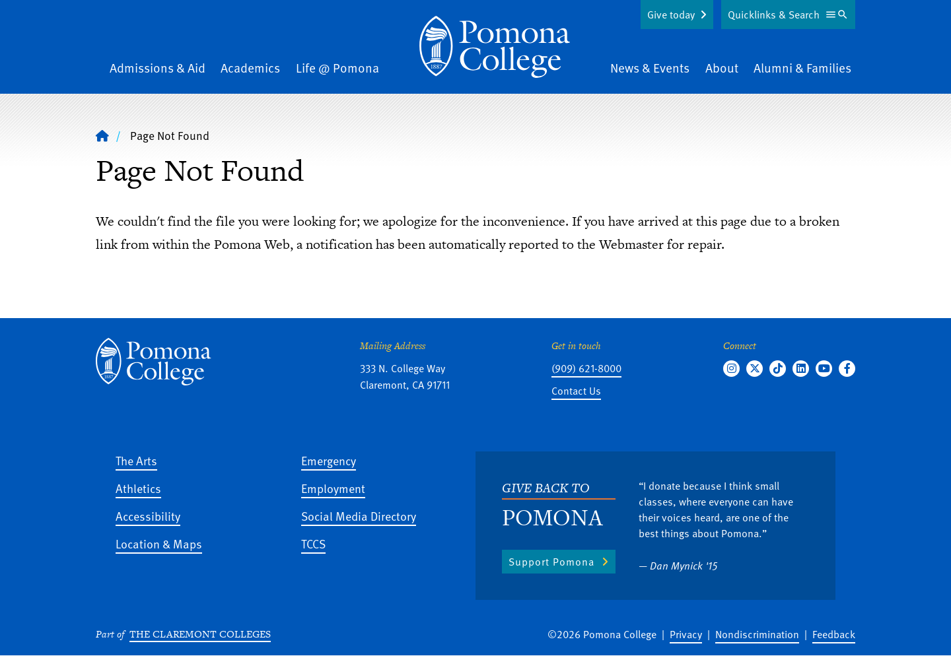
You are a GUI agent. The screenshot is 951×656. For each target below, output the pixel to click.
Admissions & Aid (157, 67)
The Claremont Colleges (200, 634)
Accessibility (148, 516)
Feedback (833, 634)
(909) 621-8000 (586, 368)
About (721, 67)
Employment (333, 488)
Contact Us (576, 391)
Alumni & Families (802, 67)
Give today (671, 14)
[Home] (494, 47)
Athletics (138, 488)
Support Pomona (551, 562)
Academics (250, 67)
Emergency (328, 460)
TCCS (313, 543)
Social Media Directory (358, 516)
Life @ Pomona (337, 67)
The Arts (136, 460)
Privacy (686, 634)
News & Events (649, 67)
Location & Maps (159, 543)
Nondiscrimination (757, 634)
